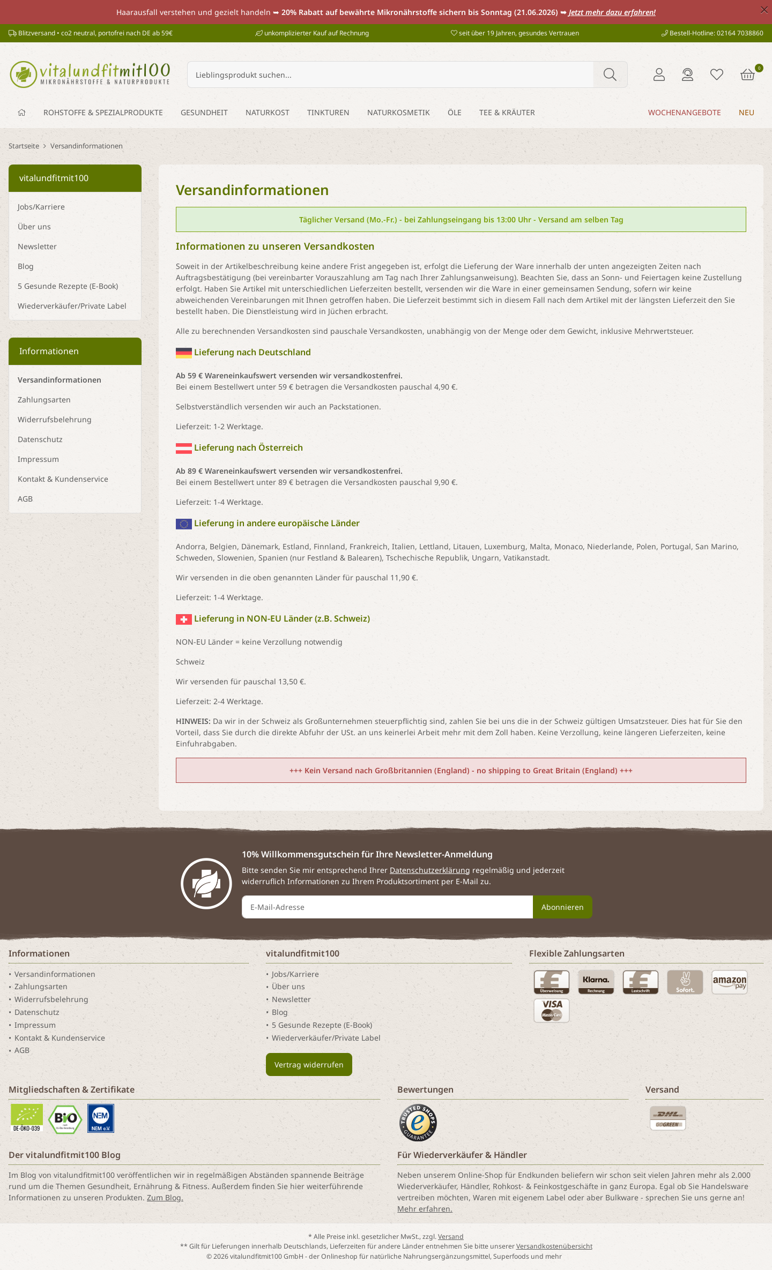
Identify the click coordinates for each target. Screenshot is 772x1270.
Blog (26, 266)
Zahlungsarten (44, 399)
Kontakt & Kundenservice (63, 479)
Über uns (34, 226)
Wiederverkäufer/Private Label (72, 306)
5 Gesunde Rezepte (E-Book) (68, 286)
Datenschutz (40, 439)
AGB (25, 499)
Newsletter (37, 246)
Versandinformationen (59, 380)
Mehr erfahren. (424, 1209)
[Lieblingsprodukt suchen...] (390, 74)
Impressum (38, 459)
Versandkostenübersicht (554, 1246)
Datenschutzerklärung (430, 870)
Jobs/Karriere (41, 206)
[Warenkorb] (747, 74)
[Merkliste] (717, 74)
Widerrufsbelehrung (55, 419)
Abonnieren (562, 907)
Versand (451, 1236)
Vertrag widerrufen (309, 1064)
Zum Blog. (165, 1197)
